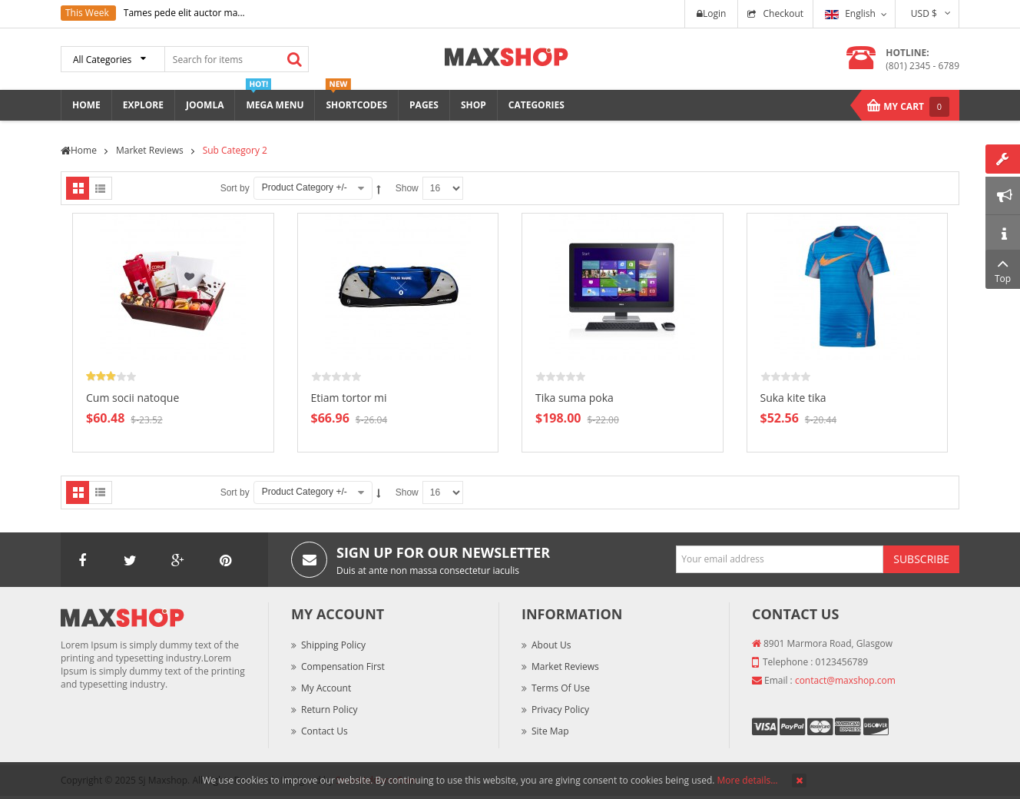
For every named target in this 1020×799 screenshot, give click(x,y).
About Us (551, 644)
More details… (747, 780)
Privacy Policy (560, 709)
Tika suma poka (574, 397)
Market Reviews (565, 666)
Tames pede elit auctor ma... (184, 12)
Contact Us (324, 731)
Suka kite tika (793, 397)
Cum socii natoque (132, 397)
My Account (326, 688)
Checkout (783, 13)
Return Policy (329, 709)
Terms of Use (561, 688)
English (850, 13)
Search (294, 59)
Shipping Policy (333, 644)
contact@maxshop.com (845, 680)
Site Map (550, 731)
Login (711, 13)
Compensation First (343, 666)
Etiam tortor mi (349, 397)
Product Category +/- (304, 187)
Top (1002, 269)
